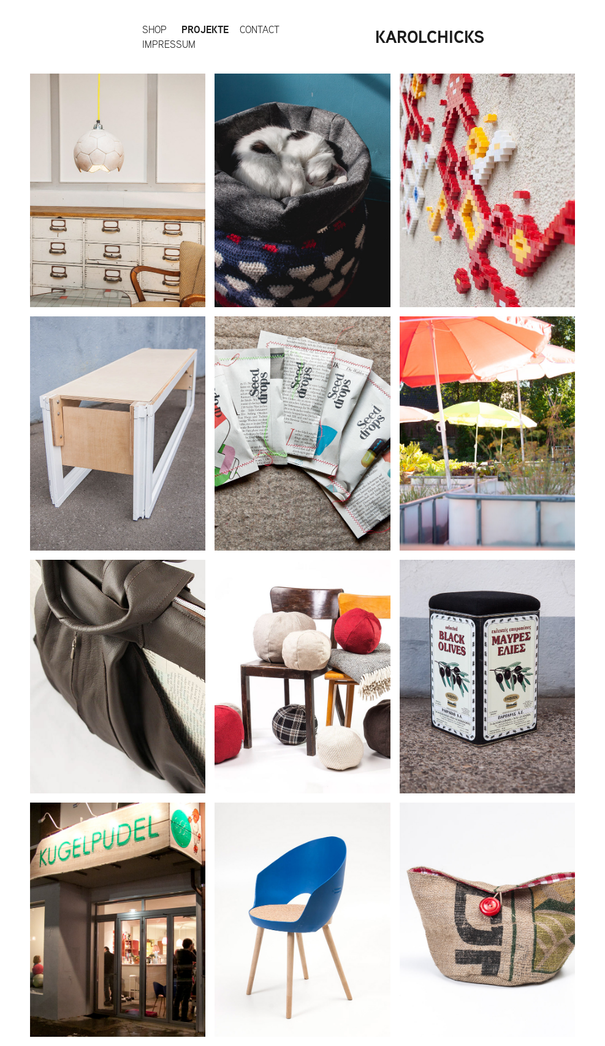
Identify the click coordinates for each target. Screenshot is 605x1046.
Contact (260, 29)
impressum (169, 44)
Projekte (205, 29)
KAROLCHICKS (429, 36)
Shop (154, 29)
